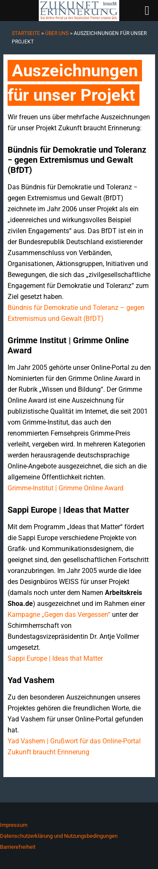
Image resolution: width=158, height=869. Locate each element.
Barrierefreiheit (17, 847)
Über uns (57, 33)
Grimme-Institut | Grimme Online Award (65, 488)
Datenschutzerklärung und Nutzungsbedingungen (59, 836)
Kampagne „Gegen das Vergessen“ (59, 615)
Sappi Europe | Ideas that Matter (55, 658)
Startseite (26, 33)
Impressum (13, 825)
